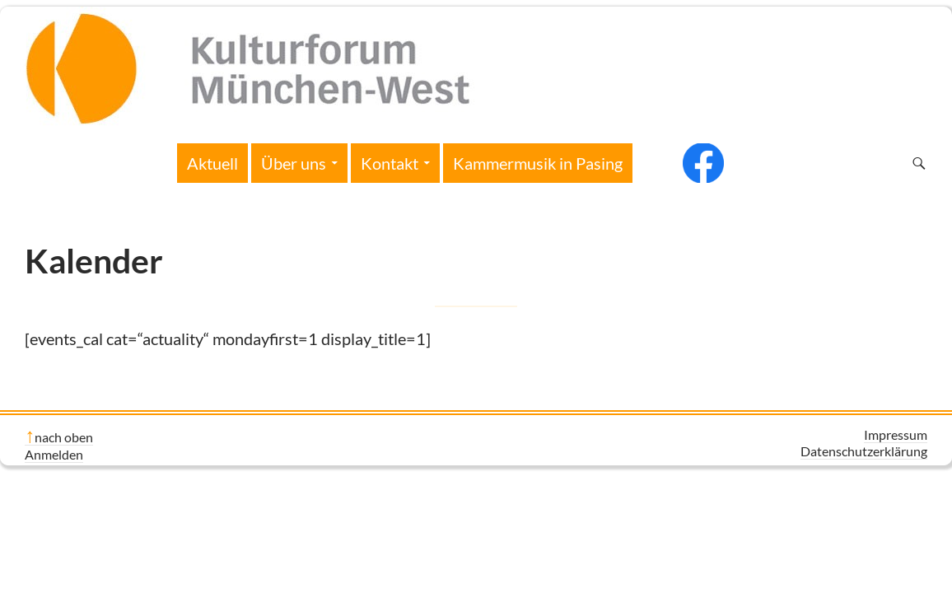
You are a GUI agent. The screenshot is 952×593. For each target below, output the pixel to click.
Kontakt (389, 163)
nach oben (64, 437)
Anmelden (54, 454)
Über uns (293, 163)
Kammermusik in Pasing (538, 163)
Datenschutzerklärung (863, 451)
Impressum (895, 434)
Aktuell (212, 163)
